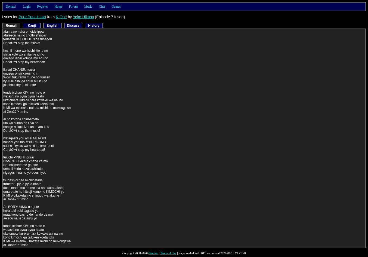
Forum (73, 6)
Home (58, 6)
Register (42, 6)
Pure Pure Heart (32, 17)
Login (27, 6)
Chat (102, 6)
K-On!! (61, 17)
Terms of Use (168, 253)
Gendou (153, 253)
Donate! (11, 6)
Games (116, 6)
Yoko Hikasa (83, 17)
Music (88, 6)
